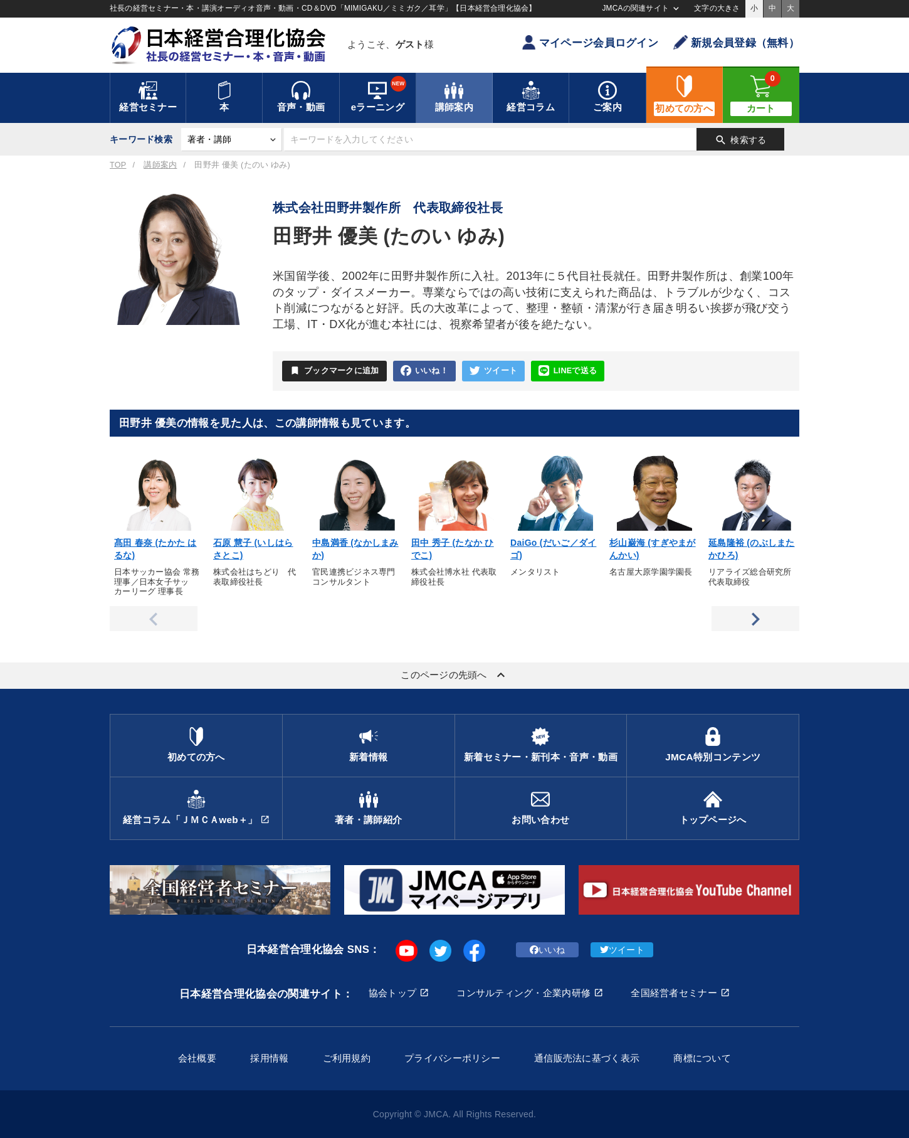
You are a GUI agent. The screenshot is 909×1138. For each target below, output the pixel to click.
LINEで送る (568, 371)
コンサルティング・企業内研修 (523, 992)
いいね (547, 950)
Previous (153, 618)
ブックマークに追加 (334, 370)
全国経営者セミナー (674, 992)
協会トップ (392, 992)
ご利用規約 (346, 1058)
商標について (702, 1058)
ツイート (493, 371)
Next (755, 618)
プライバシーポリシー (452, 1058)
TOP (118, 165)
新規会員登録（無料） (736, 42)
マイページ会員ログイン (590, 42)
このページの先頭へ (454, 675)
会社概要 (197, 1058)
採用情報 (269, 1058)
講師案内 (160, 165)
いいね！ (424, 371)
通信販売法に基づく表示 (586, 1058)
